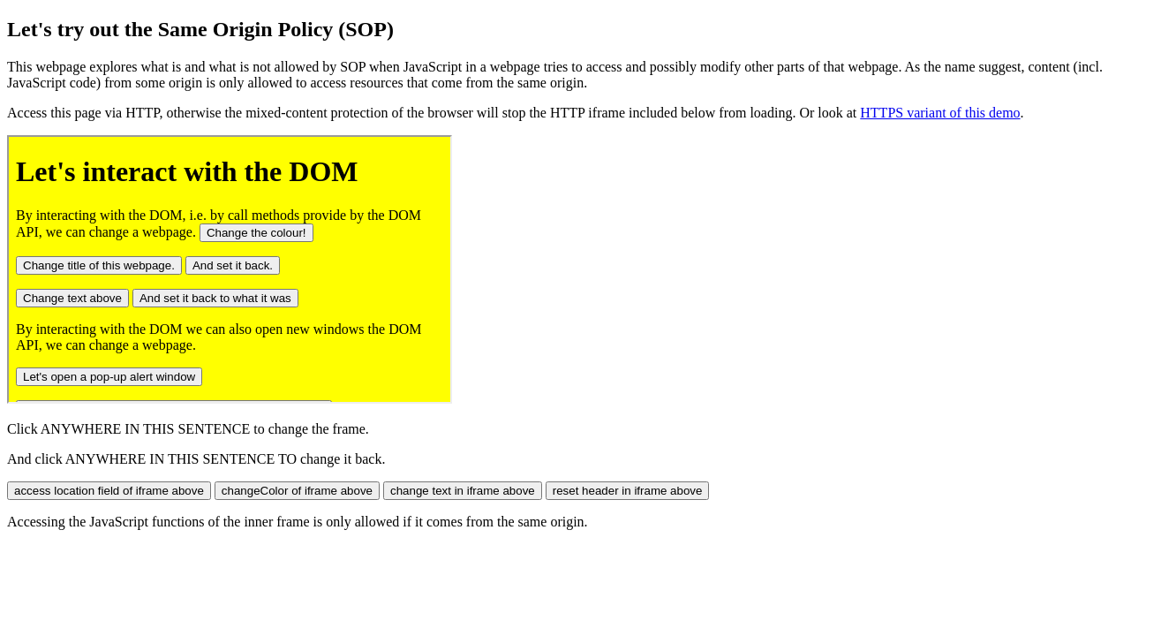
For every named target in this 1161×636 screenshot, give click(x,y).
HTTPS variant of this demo (940, 112)
